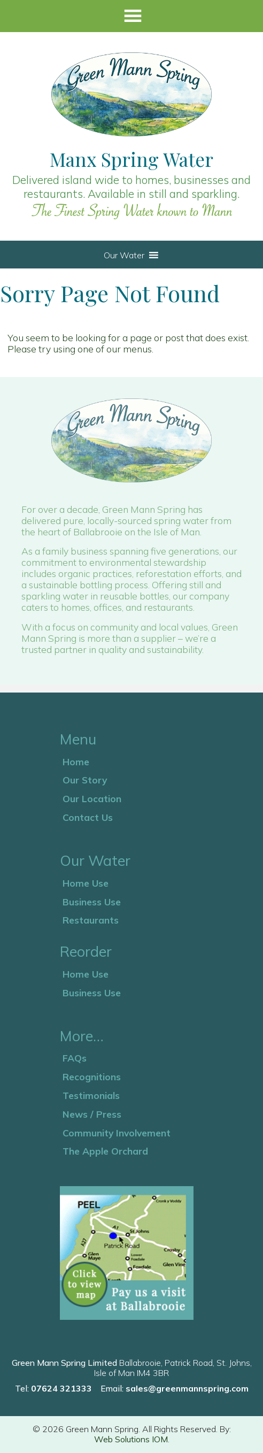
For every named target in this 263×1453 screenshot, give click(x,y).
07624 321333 (61, 1388)
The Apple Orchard (105, 1151)
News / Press (92, 1114)
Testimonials (91, 1095)
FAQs (75, 1058)
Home (76, 761)
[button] (124, 255)
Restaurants (91, 920)
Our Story (85, 780)
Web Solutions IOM (131, 1439)
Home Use (86, 883)
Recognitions (92, 1076)
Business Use (92, 902)
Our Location (92, 798)
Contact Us (88, 817)
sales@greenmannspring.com (187, 1388)
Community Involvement (117, 1133)
